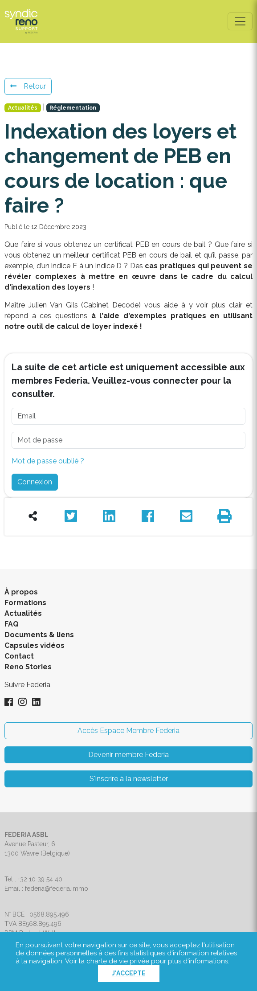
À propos (21, 592)
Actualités (22, 108)
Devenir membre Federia (128, 754)
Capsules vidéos (34, 645)
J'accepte (129, 973)
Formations (25, 602)
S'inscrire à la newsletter (129, 778)
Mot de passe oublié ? (48, 461)
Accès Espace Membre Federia (128, 730)
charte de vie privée (117, 961)
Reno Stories (28, 667)
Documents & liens (39, 635)
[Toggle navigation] (240, 21)
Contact (19, 656)
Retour (28, 86)
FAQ (11, 624)
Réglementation (72, 108)
